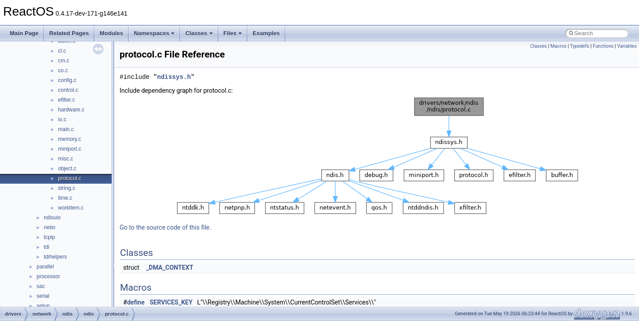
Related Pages (69, 33)
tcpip (49, 237)
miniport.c (69, 149)
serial (43, 296)
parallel (45, 266)
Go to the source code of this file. (165, 227)
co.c (63, 70)
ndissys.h (174, 77)
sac (41, 286)
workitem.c (70, 208)
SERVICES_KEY (171, 302)
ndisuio (52, 217)
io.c (62, 119)
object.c (67, 168)
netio (49, 227)
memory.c (69, 139)
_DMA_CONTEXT (169, 267)
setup (43, 306)
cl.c (62, 51)
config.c (67, 80)
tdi (47, 247)
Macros (559, 46)
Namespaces (154, 33)
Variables (627, 46)
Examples (266, 33)
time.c (65, 198)
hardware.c (71, 110)
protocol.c (69, 178)
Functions (603, 46)
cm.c (63, 61)
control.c (68, 90)
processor (48, 276)
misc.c (65, 159)
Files (233, 33)
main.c (66, 129)
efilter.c (66, 100)
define (136, 302)
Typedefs (579, 46)
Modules (111, 33)
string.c (66, 188)
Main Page (24, 33)
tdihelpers (55, 257)
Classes (198, 33)
